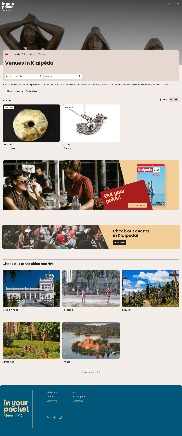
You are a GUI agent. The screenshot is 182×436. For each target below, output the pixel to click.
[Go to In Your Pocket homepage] (8, 7)
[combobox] (24, 76)
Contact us (77, 400)
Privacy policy (79, 396)
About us (52, 392)
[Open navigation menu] (178, 4)
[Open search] (171, 4)
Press (74, 392)
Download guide (137, 205)
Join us (50, 396)
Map (163, 99)
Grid (174, 99)
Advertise (52, 400)
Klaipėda (29, 54)
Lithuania (14, 54)
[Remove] (5, 91)
